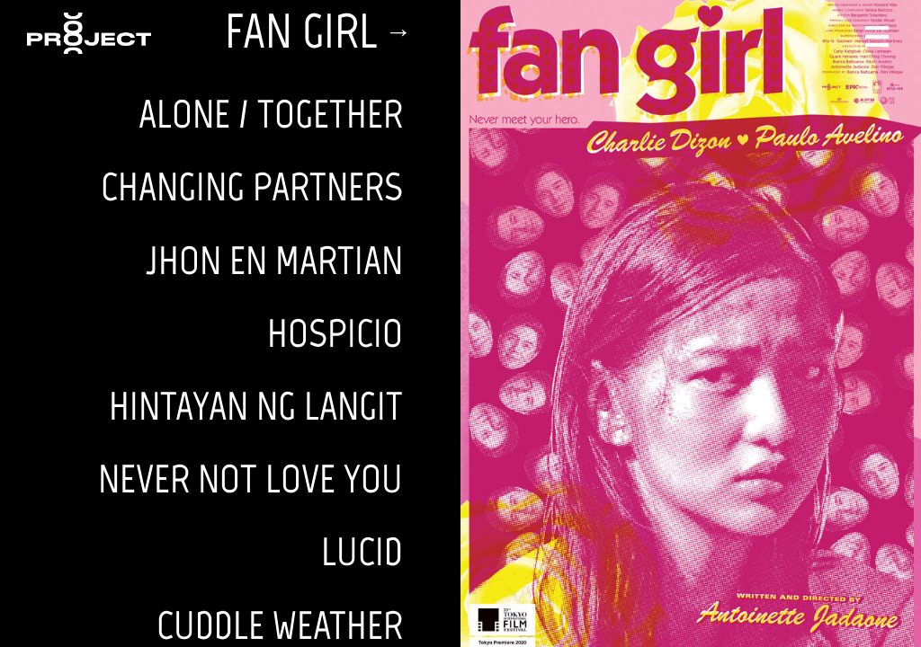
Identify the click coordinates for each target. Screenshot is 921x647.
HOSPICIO (335, 333)
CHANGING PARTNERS (252, 186)
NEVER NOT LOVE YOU (250, 478)
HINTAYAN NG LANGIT (256, 406)
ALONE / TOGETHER (271, 113)
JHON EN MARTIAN (274, 260)
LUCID (362, 551)
